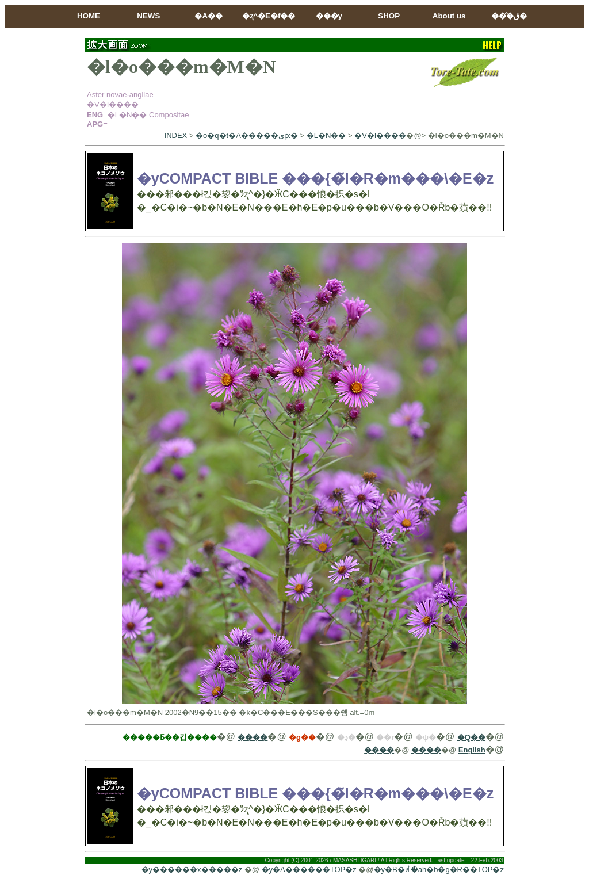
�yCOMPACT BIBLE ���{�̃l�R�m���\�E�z (315, 178)
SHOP (389, 16)
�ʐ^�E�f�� (268, 16)
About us (449, 16)
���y (329, 16)
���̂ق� (509, 16)
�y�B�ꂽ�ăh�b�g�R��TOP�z (439, 869)
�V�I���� (380, 135)
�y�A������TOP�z (308, 869)
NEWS (148, 16)
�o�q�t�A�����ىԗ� (247, 135)
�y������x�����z (192, 869)
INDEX (176, 135)
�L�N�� (326, 135)
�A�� (208, 16)
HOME (88, 16)
